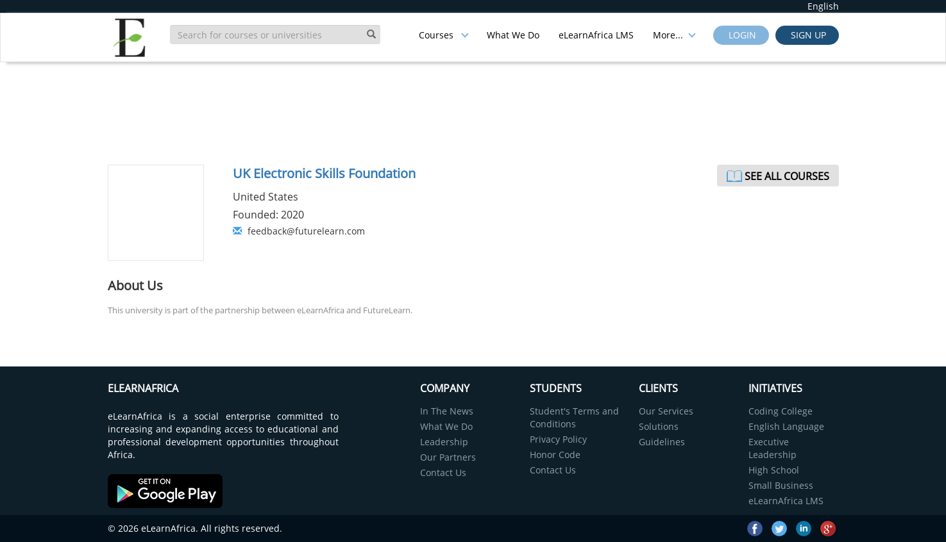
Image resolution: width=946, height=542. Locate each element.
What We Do (513, 35)
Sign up (807, 35)
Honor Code (555, 454)
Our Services (666, 411)
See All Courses (787, 176)
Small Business (780, 485)
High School (773, 470)
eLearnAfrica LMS (596, 35)
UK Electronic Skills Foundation (324, 173)
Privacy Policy (558, 439)
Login (741, 35)
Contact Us (443, 472)
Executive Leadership (772, 448)
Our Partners (448, 457)
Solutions (659, 426)
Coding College (780, 411)
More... (674, 35)
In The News (446, 411)
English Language (786, 426)
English (823, 6)
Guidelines (662, 442)
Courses (444, 35)
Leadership (444, 442)
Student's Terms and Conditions (574, 417)
